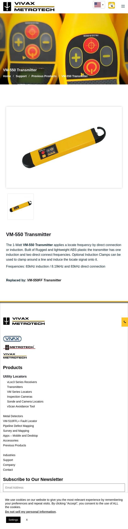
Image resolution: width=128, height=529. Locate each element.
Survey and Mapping (16, 430)
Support (8, 460)
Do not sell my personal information (30, 511)
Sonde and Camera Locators (25, 401)
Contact (8, 469)
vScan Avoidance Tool (21, 406)
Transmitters (15, 387)
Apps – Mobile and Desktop (20, 435)
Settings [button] (13, 519)
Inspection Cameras (19, 396)
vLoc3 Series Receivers (22, 382)
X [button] (27, 519)
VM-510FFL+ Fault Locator (20, 421)
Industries (9, 455)
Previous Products (14, 445)
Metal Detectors (13, 416)
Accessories (10, 440)
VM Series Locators (19, 391)
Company (9, 464)
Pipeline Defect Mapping (18, 426)
